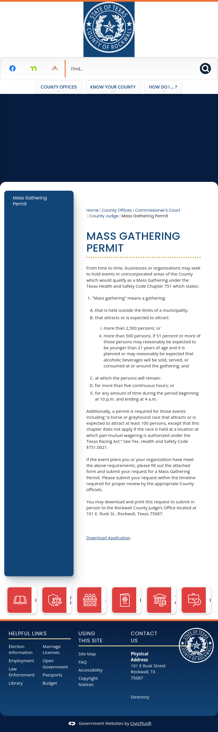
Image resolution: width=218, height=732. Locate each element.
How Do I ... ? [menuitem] (163, 87)
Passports (52, 675)
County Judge (104, 216)
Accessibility (90, 670)
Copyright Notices (88, 681)
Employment (21, 660)
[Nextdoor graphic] (33, 68)
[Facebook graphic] (12, 68)
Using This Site (90, 637)
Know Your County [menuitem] (113, 87)
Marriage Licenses (52, 649)
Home (92, 210)
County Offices (117, 210)
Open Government (55, 663)
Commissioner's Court (157, 210)
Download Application (108, 537)
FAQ (82, 662)
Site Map (87, 654)
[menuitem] (38, 201)
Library (16, 683)
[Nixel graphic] (55, 68)
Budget (50, 683)
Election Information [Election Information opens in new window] (20, 649)
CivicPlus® (140, 723)
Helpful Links (28, 633)
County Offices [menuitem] (59, 87)
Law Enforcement (21, 672)
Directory (140, 697)
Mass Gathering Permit (30, 201)
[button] (207, 67)
